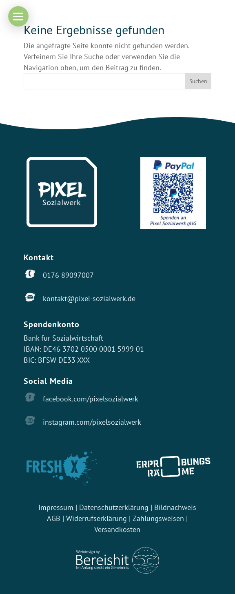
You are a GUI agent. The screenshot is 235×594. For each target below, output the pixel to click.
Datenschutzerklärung (114, 507)
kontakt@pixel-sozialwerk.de (89, 298)
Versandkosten (117, 529)
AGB (53, 518)
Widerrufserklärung (96, 518)
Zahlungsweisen (159, 518)
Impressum (55, 507)
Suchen (198, 81)
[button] (18, 16)
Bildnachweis (175, 507)
